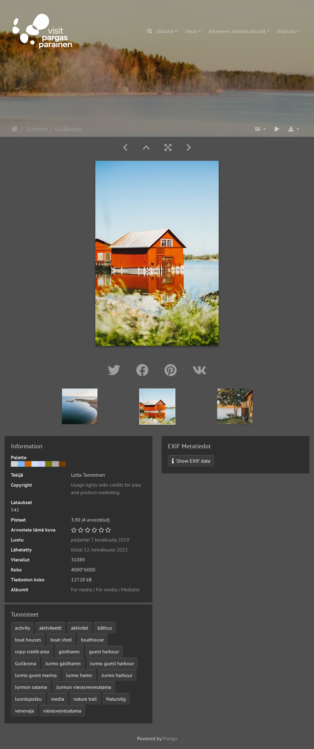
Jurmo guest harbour (112, 663)
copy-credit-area (32, 651)
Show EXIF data (191, 461)
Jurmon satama (31, 687)
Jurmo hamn (79, 675)
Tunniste (36, 129)
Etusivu (14, 129)
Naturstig (116, 699)
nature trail (85, 699)
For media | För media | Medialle (105, 589)
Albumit (165, 31)
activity (22, 628)
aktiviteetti (50, 628)
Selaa (191, 31)
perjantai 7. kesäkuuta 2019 (100, 540)
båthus (105, 628)
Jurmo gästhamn (63, 663)
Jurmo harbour (117, 675)
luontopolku (28, 699)
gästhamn (69, 651)
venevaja (24, 711)
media (57, 699)
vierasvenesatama (62, 711)
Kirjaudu (286, 31)
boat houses (28, 640)
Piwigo (170, 738)
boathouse (92, 640)
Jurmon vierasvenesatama (83, 687)
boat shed (61, 640)
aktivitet (79, 628)
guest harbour (104, 651)
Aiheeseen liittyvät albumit (237, 31)
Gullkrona (25, 663)
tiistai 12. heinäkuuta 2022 (99, 549)
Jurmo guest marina (36, 675)
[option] (80, 406)
